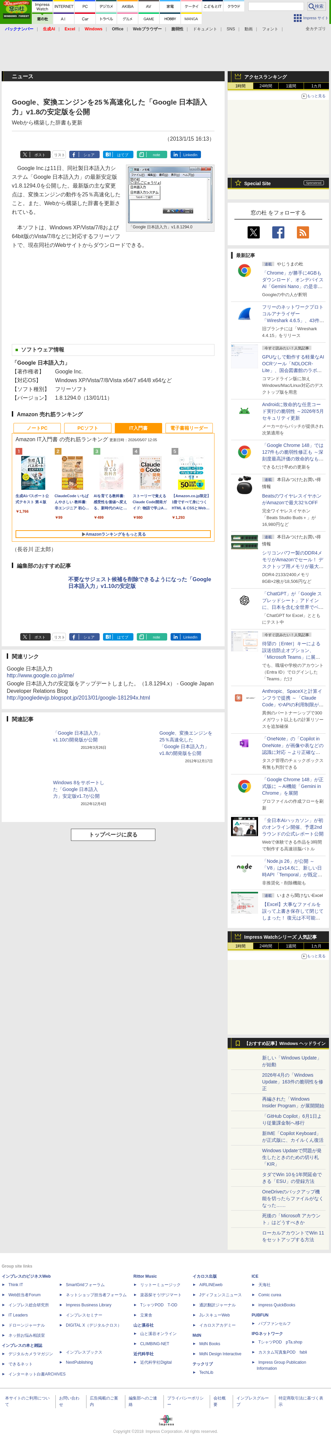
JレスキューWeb (214, 1315)
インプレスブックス (84, 1352)
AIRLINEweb (211, 1284)
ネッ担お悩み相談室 (26, 1335)
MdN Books (209, 1343)
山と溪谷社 (143, 1325)
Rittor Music (145, 1276)
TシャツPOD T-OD (158, 1305)
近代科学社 (143, 1354)
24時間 (265, 86)
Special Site (257, 183)
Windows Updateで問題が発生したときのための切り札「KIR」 (292, 1157)
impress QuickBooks (276, 1305)
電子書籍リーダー (189, 428)
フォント (270, 29)
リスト (59, 155)
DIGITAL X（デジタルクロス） (94, 1325)
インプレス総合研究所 (28, 1305)
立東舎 (146, 1315)
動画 (249, 29)
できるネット (20, 1364)
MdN (197, 1335)
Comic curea (269, 1295)
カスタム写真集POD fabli (282, 1352)
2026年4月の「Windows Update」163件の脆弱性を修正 (292, 1081)
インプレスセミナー (84, 1315)
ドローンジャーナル (26, 1325)
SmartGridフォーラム (85, 1284)
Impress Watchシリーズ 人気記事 (280, 937)
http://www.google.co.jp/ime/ (40, 675)
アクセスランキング (265, 77)
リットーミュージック (160, 1284)
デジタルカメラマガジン (30, 1354)
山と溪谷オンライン (158, 1333)
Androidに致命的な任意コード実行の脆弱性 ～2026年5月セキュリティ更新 (293, 411)
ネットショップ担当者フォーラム (96, 1295)
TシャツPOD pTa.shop (280, 1342)
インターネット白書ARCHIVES (37, 1374)
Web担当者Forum (24, 1295)
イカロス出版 (205, 1276)
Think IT (15, 1284)
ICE (255, 1276)
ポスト (40, 155)
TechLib (206, 1372)
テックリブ (203, 1364)
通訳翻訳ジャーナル (217, 1305)
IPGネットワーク (267, 1333)
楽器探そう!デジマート (161, 1295)
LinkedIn (190, 155)
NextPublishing (79, 1362)
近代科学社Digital (156, 1362)
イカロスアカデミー (217, 1325)
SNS (231, 29)
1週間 (291, 86)
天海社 (264, 1284)
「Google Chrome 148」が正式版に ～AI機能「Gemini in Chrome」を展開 (293, 786)
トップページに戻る (113, 835)
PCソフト (87, 428)
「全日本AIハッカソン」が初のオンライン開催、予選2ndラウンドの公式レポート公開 (293, 827)
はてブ (122, 155)
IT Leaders (18, 1315)
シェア (89, 155)
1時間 (240, 86)
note (156, 155)
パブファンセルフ (274, 1323)
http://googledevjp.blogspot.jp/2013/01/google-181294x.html (78, 698)
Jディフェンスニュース (220, 1295)
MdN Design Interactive (220, 1354)
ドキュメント (205, 29)
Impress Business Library (88, 1305)
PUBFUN (260, 1315)
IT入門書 (138, 428)
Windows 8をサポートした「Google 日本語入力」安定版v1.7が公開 (78, 789)
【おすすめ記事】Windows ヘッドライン (285, 1043)
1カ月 (316, 86)
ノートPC (37, 428)
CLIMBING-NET (154, 1343)
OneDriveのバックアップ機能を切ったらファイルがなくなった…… (293, 1198)
